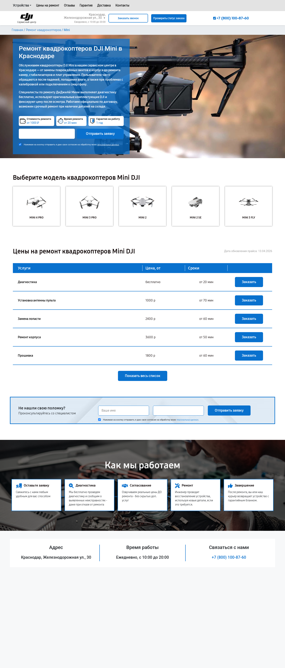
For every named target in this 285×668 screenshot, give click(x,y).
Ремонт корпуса (29, 337)
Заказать (249, 282)
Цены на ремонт (47, 5)
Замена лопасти (29, 319)
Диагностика (27, 282)
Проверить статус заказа (168, 18)
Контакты (122, 5)
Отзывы (69, 5)
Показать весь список (142, 376)
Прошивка (25, 355)
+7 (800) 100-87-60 (229, 557)
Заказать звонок (128, 18)
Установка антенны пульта (37, 300)
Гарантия (86, 5)
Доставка (104, 5)
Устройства (21, 5)
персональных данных (108, 144)
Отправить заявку (100, 133)
